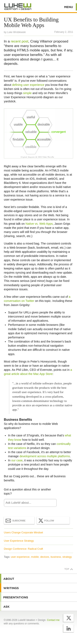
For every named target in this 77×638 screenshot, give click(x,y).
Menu (68, 7)
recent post (19, 41)
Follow (46, 520)
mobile (35, 556)
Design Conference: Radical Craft (23, 548)
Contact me (53, 620)
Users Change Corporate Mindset (23, 532)
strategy (67, 556)
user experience (20, 556)
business (56, 556)
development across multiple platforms (45, 456)
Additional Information (17, 6)
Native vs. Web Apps (39, 223)
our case (17, 460)
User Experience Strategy (19, 540)
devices (44, 556)
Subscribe (16, 520)
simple (27, 93)
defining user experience (28, 84)
